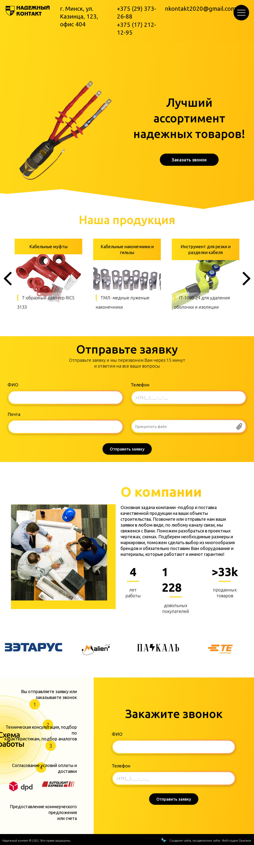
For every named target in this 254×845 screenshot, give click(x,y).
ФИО (13, 384)
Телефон (140, 384)
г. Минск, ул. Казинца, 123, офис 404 (79, 16)
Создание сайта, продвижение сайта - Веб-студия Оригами (210, 824)
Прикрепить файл (151, 426)
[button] (241, 12)
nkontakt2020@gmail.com (200, 8)
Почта (14, 414)
